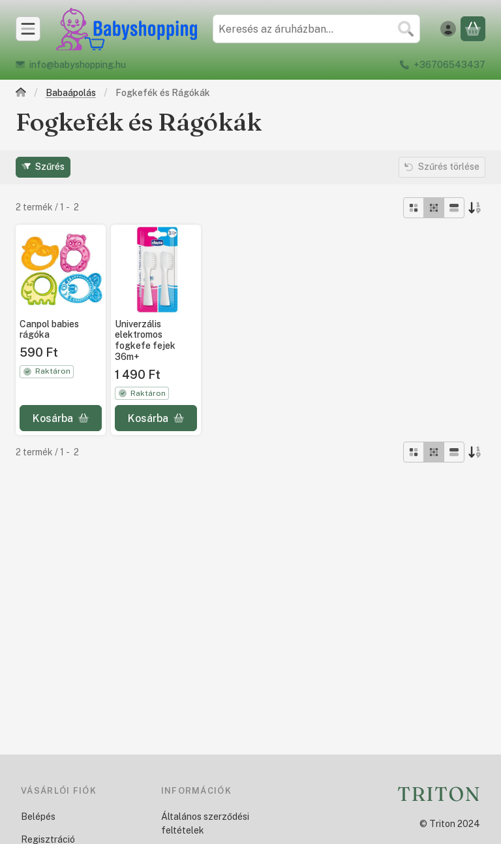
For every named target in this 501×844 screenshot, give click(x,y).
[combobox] (316, 28)
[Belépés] (448, 28)
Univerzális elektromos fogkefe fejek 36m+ (145, 339)
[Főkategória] (21, 94)
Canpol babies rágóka (49, 329)
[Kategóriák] (28, 28)
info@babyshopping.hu (77, 64)
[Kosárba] (61, 418)
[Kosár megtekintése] (473, 28)
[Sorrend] (474, 207)
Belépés (38, 816)
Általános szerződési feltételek (205, 823)
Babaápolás (71, 93)
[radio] (413, 207)
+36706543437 (449, 64)
